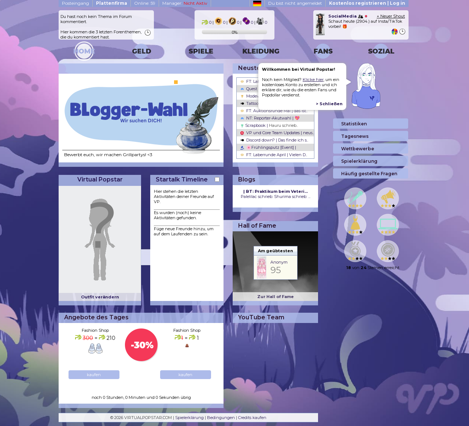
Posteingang (75, 3)
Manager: (184, 3)
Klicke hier (313, 79)
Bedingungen (221, 417)
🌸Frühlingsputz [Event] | (268, 147)
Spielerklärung (189, 417)
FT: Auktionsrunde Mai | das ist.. (273, 110)
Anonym (279, 262)
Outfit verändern (100, 297)
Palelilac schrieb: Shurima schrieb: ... (275, 194)
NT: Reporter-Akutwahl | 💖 (270, 118)
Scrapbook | (269, 125)
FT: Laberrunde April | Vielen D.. (273, 154)
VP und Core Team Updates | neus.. (277, 132)
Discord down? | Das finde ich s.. (274, 140)
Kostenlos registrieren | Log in (367, 3)
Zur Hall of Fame (275, 296)
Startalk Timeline (182, 179)
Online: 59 (144, 3)
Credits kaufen (252, 417)
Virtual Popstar (100, 179)
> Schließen (329, 103)
